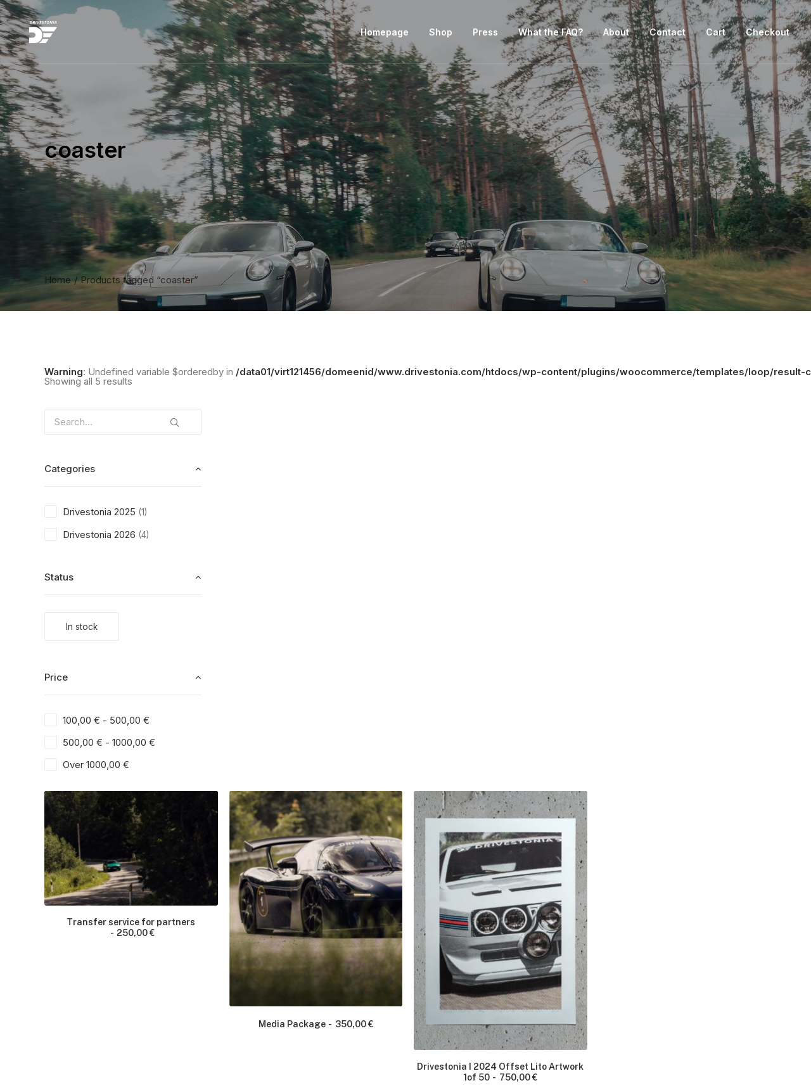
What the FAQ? (550, 34)
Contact (667, 34)
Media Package (506, 633)
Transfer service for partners (329, 540)
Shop (440, 34)
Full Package (506, 937)
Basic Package (330, 937)
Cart (715, 34)
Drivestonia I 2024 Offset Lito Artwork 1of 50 (684, 678)
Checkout (767, 34)
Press (485, 34)
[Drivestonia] (35, 34)
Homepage (385, 34)
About (616, 34)
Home (57, 280)
